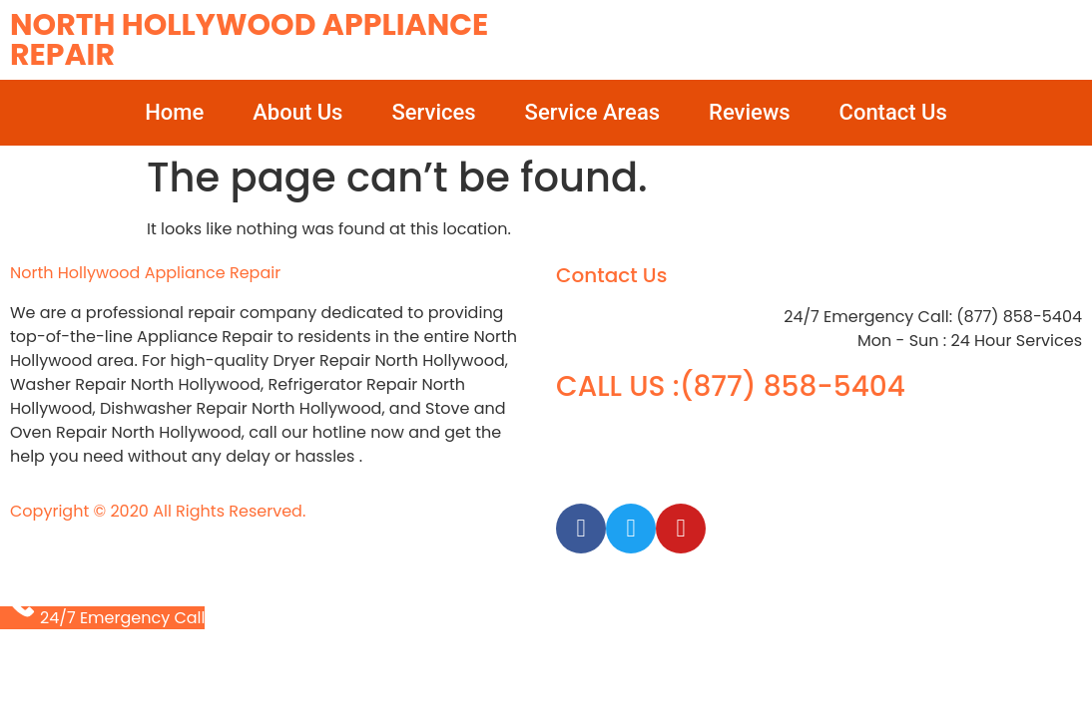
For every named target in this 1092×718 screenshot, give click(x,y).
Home (174, 112)
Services (433, 112)
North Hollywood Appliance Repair (249, 40)
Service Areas (592, 112)
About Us (297, 112)
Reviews (749, 112)
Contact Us (893, 112)
